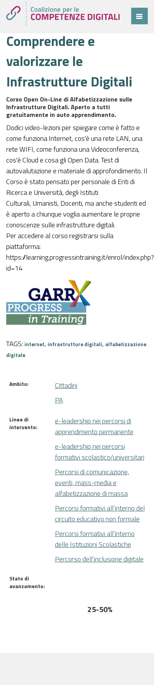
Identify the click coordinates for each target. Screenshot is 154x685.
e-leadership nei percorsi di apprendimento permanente (94, 426)
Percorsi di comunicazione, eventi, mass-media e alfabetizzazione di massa (92, 483)
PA (59, 400)
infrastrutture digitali (75, 344)
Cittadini (66, 385)
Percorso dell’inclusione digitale (99, 559)
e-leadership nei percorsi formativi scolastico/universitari (99, 451)
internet (34, 344)
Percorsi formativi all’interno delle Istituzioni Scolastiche (95, 539)
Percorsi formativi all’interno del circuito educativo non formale (100, 513)
